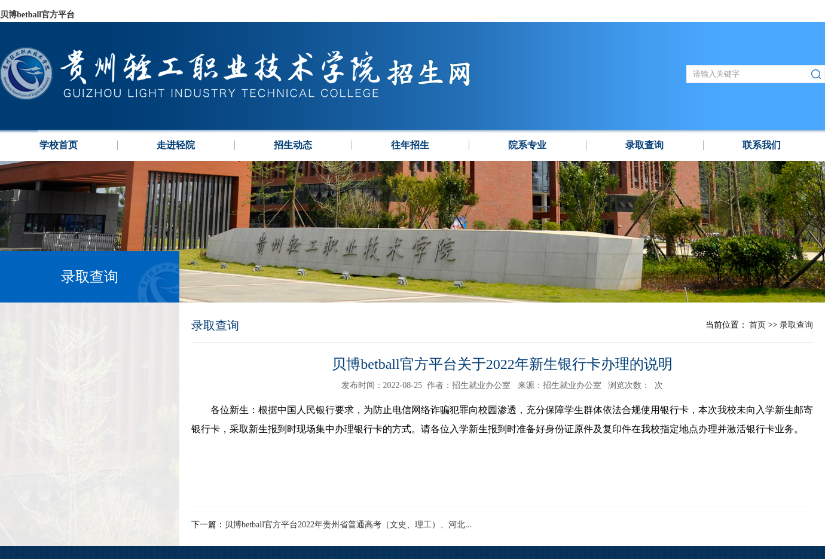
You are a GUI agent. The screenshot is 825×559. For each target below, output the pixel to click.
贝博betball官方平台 (37, 14)
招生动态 (293, 145)
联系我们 (761, 145)
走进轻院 (176, 145)
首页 (757, 324)
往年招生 (410, 145)
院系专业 (527, 145)
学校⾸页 (58, 145)
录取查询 (644, 145)
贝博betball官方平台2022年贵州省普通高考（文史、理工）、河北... (348, 524)
